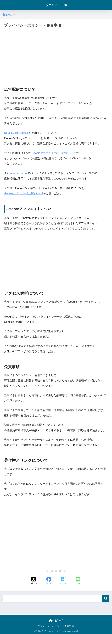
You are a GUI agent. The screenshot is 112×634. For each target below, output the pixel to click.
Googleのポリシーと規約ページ (23, 193)
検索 (105, 598)
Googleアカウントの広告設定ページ (54, 153)
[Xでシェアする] (34, 580)
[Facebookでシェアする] (49, 580)
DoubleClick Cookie (16, 132)
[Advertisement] (56, 54)
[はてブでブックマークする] (63, 580)
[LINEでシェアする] (78, 580)
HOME (56, 620)
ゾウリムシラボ (56, 5)
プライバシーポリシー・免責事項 (55, 625)
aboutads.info (18, 173)
